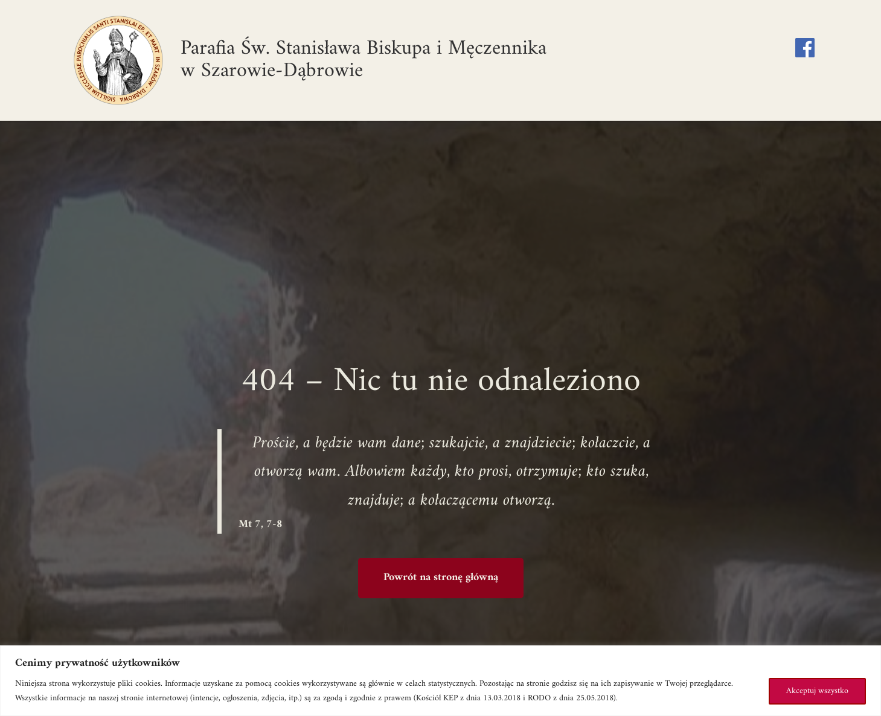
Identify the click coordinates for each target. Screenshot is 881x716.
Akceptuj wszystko (817, 690)
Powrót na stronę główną (440, 577)
